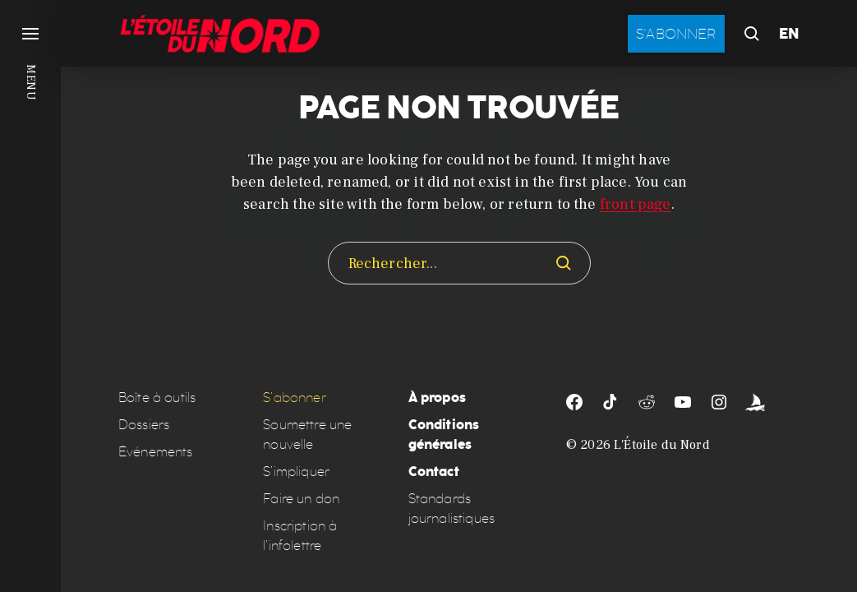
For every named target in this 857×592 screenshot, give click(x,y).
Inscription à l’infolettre (300, 535)
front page (635, 204)
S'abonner (676, 34)
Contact (433, 471)
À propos (437, 397)
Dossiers (143, 424)
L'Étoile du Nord (662, 445)
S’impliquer (296, 471)
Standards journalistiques (451, 508)
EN (789, 33)
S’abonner (294, 397)
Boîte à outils (157, 397)
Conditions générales (444, 434)
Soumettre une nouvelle (307, 434)
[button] (30, 296)
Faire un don (301, 498)
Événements (155, 451)
